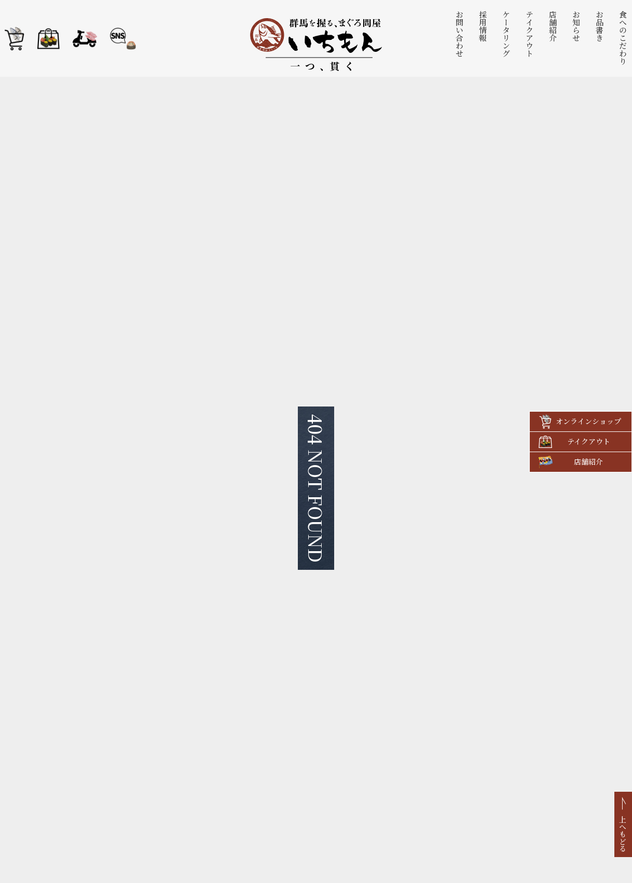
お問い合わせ (460, 33)
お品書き (600, 25)
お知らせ (577, 25)
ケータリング (507, 33)
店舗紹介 (553, 25)
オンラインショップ (588, 421)
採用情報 (483, 25)
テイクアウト (530, 33)
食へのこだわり (623, 37)
